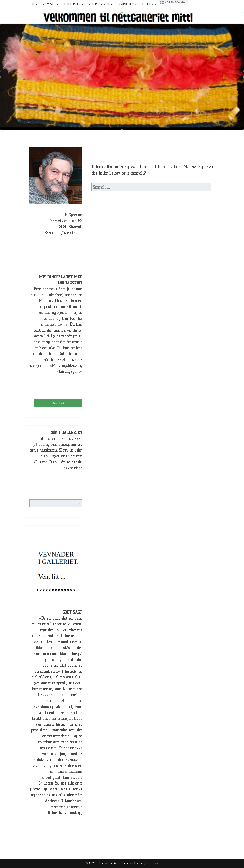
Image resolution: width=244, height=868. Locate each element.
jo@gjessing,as (70, 232)
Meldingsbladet (98, 4)
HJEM (31, 4)
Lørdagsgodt (126, 4)
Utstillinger (71, 4)
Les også (147, 4)
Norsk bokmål (173, 3)
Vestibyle (49, 4)
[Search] (85, 501)
